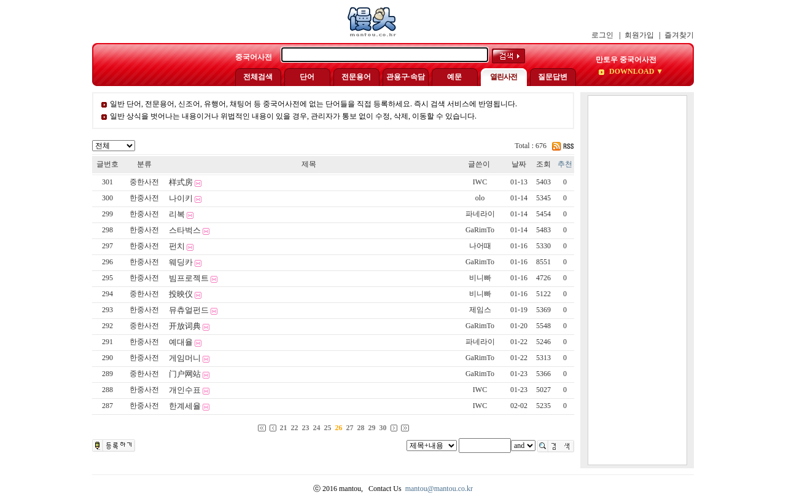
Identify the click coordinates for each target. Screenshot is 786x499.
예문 (454, 77)
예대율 (181, 342)
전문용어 (356, 77)
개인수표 (185, 390)
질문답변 (552, 77)
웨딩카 (181, 262)
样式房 (181, 182)
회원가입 (639, 35)
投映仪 (181, 294)
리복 (177, 214)
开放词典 (185, 326)
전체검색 (258, 77)
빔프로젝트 (189, 278)
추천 (565, 164)
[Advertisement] (637, 280)
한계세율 (185, 406)
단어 (307, 77)
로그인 (602, 35)
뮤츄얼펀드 (189, 310)
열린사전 (503, 77)
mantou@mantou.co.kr (439, 488)
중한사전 (144, 182)
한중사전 (144, 198)
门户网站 (185, 374)
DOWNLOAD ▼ (635, 71)
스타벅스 (185, 230)
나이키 (181, 198)
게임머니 (185, 358)
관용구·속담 (405, 77)
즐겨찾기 (679, 35)
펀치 (177, 246)
